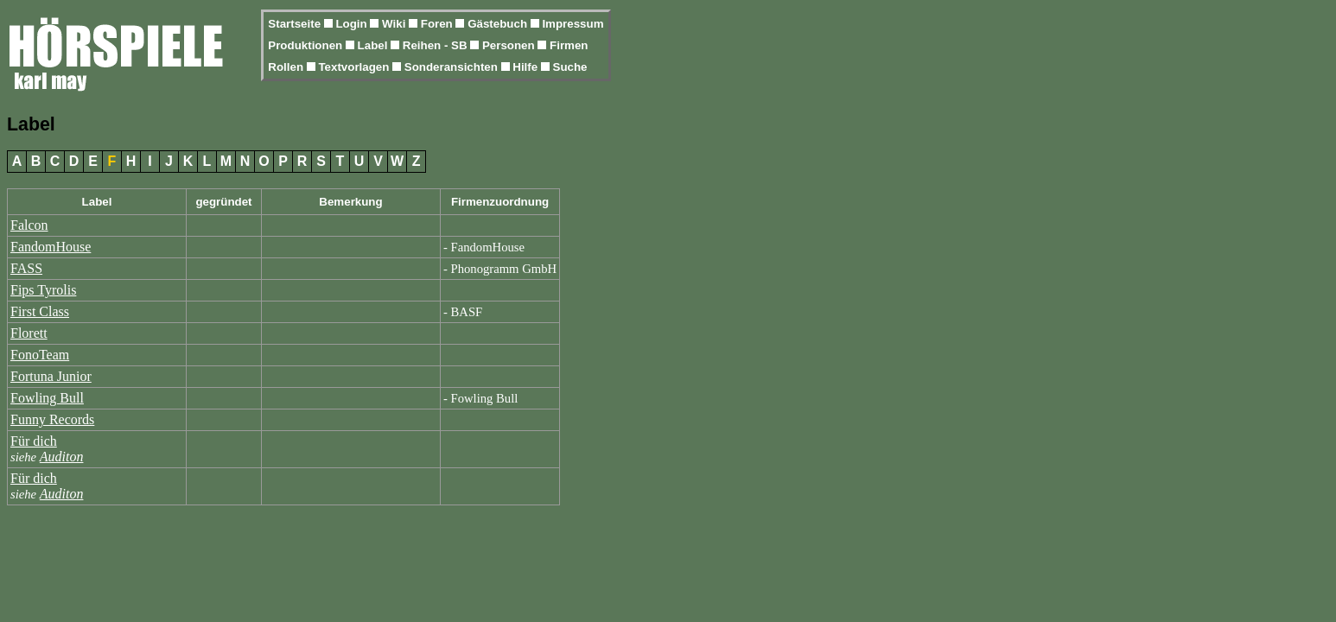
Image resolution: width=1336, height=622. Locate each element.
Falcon (29, 225)
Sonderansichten (452, 66)
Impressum (572, 23)
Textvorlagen (355, 66)
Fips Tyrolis (43, 289)
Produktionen (307, 45)
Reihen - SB (437, 45)
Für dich (33, 441)
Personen (510, 45)
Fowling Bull (47, 397)
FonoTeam (39, 354)
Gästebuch (499, 23)
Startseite (295, 23)
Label (374, 45)
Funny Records (52, 419)
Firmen (569, 45)
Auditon (62, 456)
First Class (39, 311)
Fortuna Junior (51, 376)
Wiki (395, 23)
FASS (26, 268)
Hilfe (526, 66)
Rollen (287, 66)
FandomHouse (50, 246)
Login (352, 23)
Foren (438, 23)
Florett (29, 333)
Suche (570, 66)
